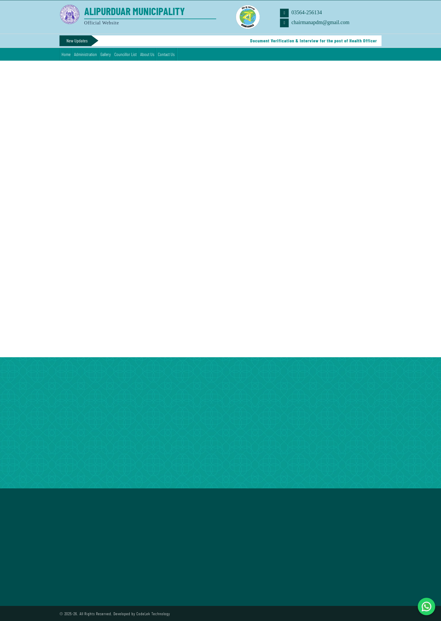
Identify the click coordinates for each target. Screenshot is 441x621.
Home (66, 54)
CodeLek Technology (153, 613)
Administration (85, 54)
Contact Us (166, 54)
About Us (147, 54)
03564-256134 (301, 13)
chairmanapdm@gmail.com (315, 23)
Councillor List (125, 54)
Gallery (105, 54)
